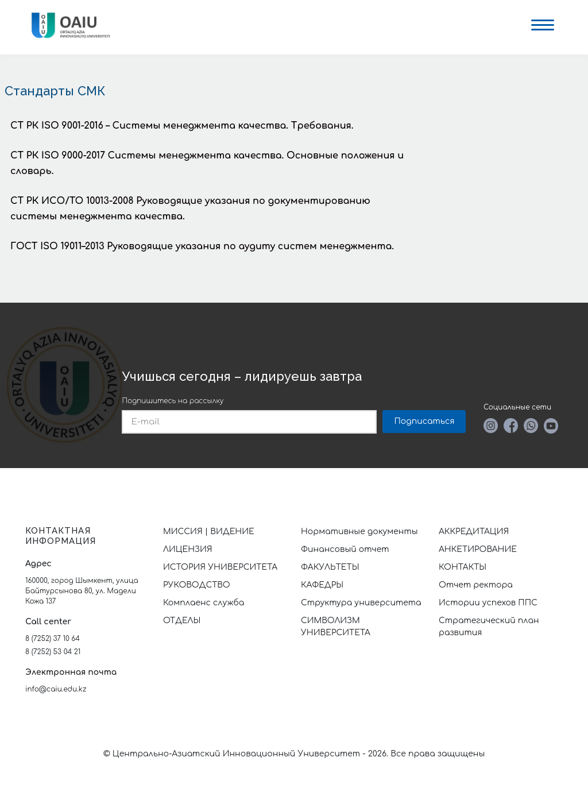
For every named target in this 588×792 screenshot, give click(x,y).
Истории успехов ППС (488, 602)
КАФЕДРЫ (322, 585)
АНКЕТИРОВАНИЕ (478, 549)
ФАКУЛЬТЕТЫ (330, 567)
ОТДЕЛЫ (181, 620)
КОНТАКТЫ (462, 567)
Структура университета (361, 602)
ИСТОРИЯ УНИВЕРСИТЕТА (220, 567)
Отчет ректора (476, 585)
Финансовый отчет (345, 549)
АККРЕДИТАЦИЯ (474, 531)
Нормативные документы (359, 531)
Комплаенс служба (203, 602)
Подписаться (424, 421)
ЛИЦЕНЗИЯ (187, 549)
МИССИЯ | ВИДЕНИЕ (208, 531)
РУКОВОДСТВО (196, 585)
